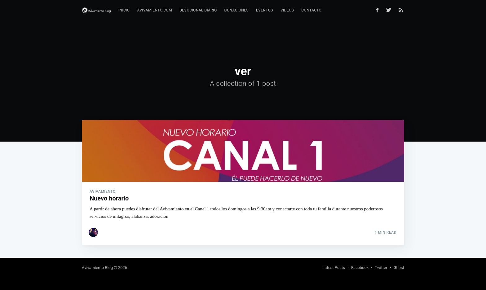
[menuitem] (124, 10)
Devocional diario (198, 10)
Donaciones (236, 10)
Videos (287, 10)
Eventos (264, 10)
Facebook (360, 267)
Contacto (311, 10)
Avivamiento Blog (97, 267)
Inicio (124, 10)
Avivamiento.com (154, 10)
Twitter (381, 267)
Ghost (399, 267)
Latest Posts (333, 267)
